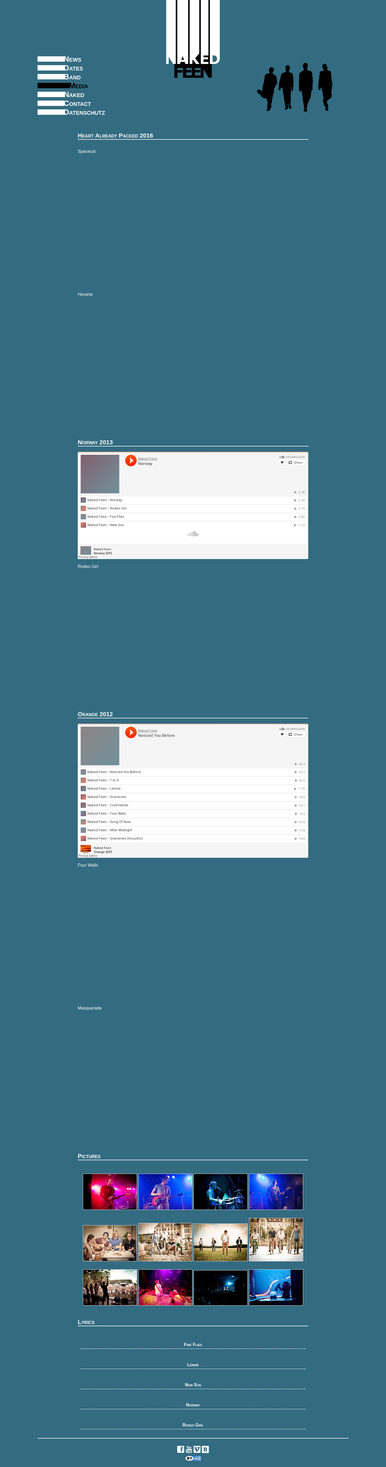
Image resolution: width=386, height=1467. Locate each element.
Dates (73, 68)
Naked (74, 94)
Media (78, 85)
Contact (77, 103)
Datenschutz (84, 112)
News (72, 59)
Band (72, 76)
